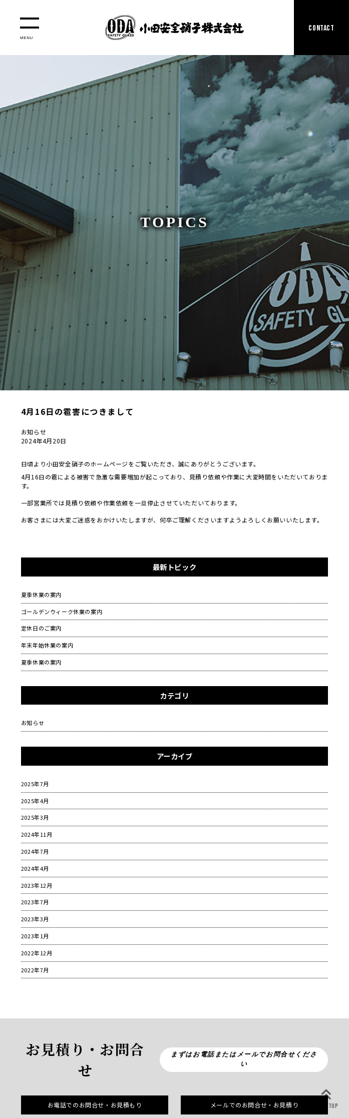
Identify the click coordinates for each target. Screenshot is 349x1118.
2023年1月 (35, 936)
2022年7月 (35, 970)
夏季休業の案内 (41, 595)
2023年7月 (35, 902)
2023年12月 (37, 885)
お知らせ (32, 723)
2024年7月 (35, 851)
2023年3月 (35, 919)
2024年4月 (35, 868)
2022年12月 (37, 953)
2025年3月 (35, 817)
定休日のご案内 (41, 628)
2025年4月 (35, 801)
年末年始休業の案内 (47, 645)
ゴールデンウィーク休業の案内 (61, 612)
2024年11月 (37, 834)
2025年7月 (35, 784)
